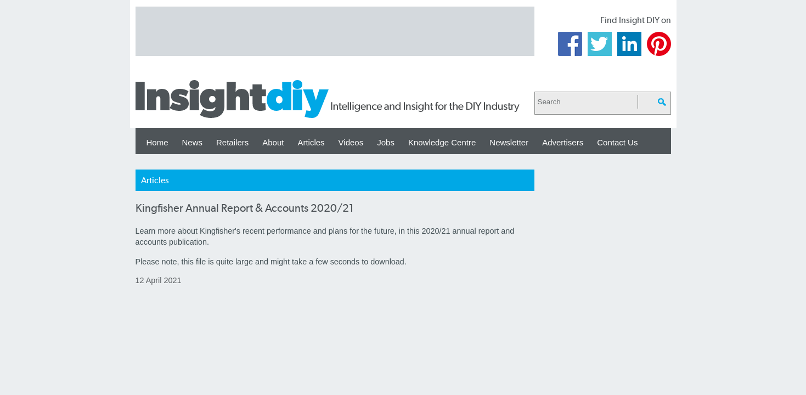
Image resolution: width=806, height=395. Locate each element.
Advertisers (562, 142)
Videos (351, 142)
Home (157, 142)
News (192, 142)
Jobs (385, 142)
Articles (310, 142)
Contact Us (617, 142)
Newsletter (508, 142)
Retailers (232, 142)
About (273, 142)
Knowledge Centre (442, 142)
